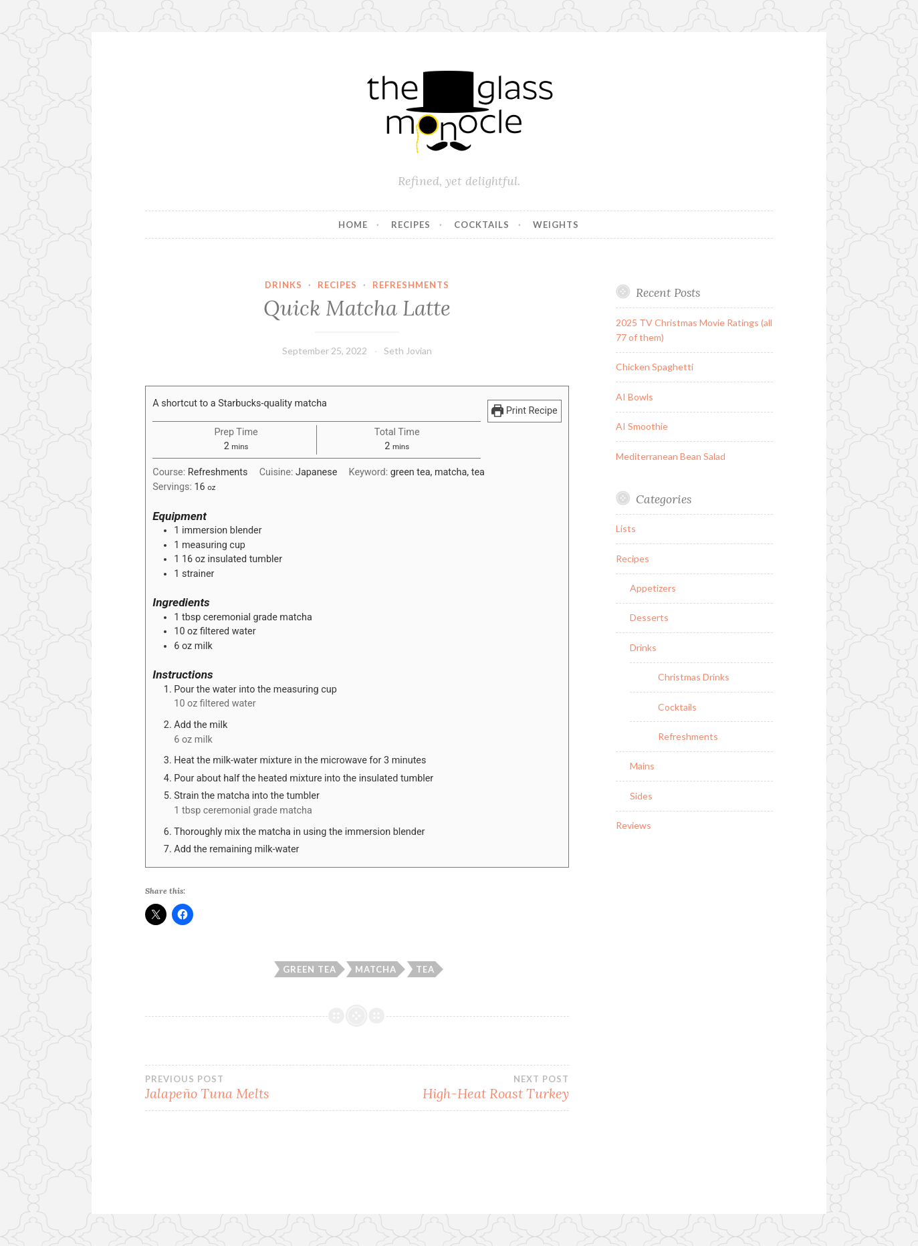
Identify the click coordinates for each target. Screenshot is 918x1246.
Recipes (411, 224)
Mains (642, 765)
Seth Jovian (408, 350)
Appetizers (653, 588)
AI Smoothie (642, 426)
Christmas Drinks (693, 676)
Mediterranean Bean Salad (670, 456)
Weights (556, 224)
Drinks (283, 284)
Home (353, 224)
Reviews (633, 825)
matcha (375, 969)
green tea (309, 969)
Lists (626, 528)
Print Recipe (524, 410)
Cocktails (481, 224)
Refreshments (410, 284)
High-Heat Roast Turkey (463, 1088)
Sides (641, 795)
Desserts (649, 617)
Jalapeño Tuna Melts (251, 1088)
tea (425, 969)
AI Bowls (634, 396)
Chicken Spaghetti (654, 366)
